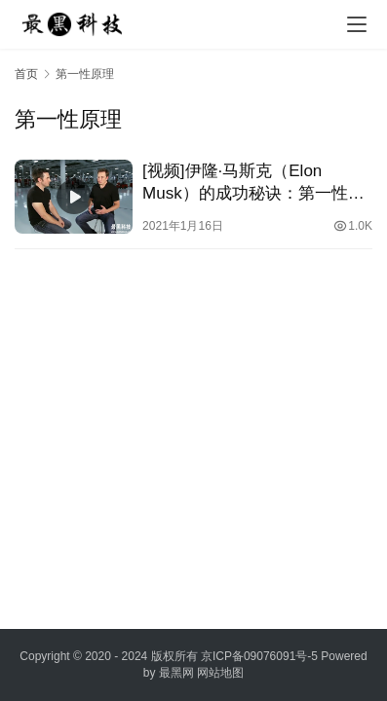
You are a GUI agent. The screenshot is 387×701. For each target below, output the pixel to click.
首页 (26, 74)
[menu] (356, 24)
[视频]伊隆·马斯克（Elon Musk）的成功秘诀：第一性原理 (253, 183)
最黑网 (176, 673)
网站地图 (220, 673)
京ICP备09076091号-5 (259, 656)
